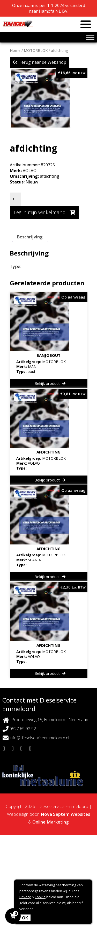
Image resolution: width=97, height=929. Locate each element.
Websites (80, 814)
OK (25, 918)
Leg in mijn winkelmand (44, 212)
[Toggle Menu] (90, 37)
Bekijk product (49, 383)
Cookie (40, 897)
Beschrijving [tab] (30, 237)
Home (15, 50)
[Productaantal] (15, 199)
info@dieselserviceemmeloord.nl (36, 738)
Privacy (25, 897)
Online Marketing (50, 822)
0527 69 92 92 (19, 729)
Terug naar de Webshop (39, 62)
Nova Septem (55, 814)
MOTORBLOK (36, 50)
